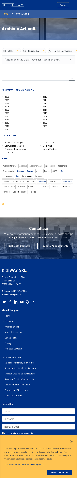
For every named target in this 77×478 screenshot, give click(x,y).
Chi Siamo (9, 321)
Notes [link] (30, 186)
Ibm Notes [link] (39, 176)
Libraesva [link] (42, 181)
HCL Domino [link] (8, 176)
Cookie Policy (11, 338)
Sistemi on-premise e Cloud (17, 385)
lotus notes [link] (67, 181)
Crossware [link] (62, 166)
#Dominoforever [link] (9, 166)
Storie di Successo (13, 332)
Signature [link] (6, 192)
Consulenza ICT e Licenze (17, 390)
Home (5, 13)
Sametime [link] (55, 186)
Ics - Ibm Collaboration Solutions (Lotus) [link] (19, 181)
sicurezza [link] (66, 186)
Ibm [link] (17, 176)
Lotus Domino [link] (54, 181)
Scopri (63, 5)
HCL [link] (61, 171)
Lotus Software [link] (9, 186)
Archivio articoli (12, 327)
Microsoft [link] (21, 186)
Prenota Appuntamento (55, 246)
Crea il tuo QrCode (13, 396)
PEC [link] (37, 186)
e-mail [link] (38, 171)
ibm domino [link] (27, 176)
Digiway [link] (20, 171)
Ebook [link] (46, 171)
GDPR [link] (54, 171)
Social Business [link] (19, 192)
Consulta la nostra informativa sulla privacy (24, 464)
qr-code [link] (45, 186)
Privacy (8, 343)
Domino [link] (30, 171)
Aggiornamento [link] (36, 166)
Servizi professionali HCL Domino (20, 368)
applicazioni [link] (50, 166)
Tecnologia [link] (32, 192)
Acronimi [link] (23, 166)
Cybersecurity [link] (8, 171)
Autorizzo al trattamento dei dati (18, 433)
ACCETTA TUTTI (59, 472)
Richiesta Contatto (19, 246)
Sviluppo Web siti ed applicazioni (20, 374)
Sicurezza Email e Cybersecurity (19, 379)
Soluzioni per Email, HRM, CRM (19, 363)
